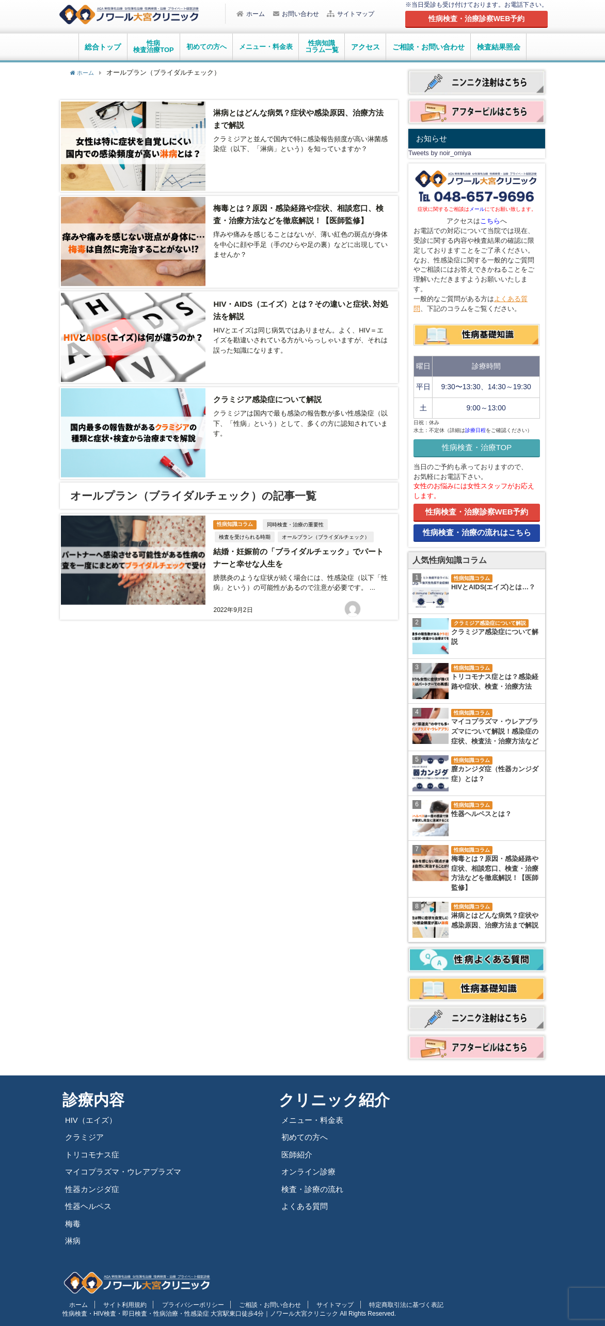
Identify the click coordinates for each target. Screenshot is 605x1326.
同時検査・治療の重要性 (297, 512)
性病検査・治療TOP (477, 447)
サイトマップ (350, 14)
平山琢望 (377, 595)
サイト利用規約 (112, 1304)
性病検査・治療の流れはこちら (477, 532)
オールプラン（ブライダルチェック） (325, 524)
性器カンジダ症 (94, 1189)
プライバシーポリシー (173, 1304)
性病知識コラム (235, 512)
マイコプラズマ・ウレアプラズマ (127, 1171)
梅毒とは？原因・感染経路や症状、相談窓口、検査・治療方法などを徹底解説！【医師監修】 (494, 873)
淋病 (73, 1240)
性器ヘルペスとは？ (481, 814)
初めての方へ (306, 1137)
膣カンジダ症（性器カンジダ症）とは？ (494, 774)
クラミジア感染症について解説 (270, 390)
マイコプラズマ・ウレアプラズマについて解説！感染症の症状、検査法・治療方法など (494, 731)
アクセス (365, 47)
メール (477, 209)
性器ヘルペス (90, 1206)
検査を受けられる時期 (243, 524)
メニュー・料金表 (314, 1120)
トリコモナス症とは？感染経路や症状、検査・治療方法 (494, 681)
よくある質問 (306, 1206)
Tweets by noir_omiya (439, 153)
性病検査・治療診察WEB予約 (477, 511)
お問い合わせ (296, 14)
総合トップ (103, 47)
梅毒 (73, 1223)
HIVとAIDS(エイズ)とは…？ (493, 587)
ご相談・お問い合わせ (428, 47)
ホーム (250, 14)
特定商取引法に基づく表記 (362, 1304)
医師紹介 (297, 1154)
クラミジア (85, 1137)
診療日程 (475, 430)
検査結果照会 (498, 47)
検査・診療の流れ (314, 1189)
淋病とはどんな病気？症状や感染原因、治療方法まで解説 (494, 920)
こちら (490, 221)
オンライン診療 (310, 1171)
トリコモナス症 (94, 1154)
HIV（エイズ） (92, 1120)
